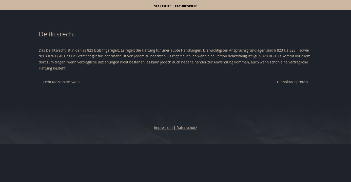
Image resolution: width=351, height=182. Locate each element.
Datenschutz (187, 127)
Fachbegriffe (186, 6)
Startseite (162, 6)
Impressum (163, 127)
